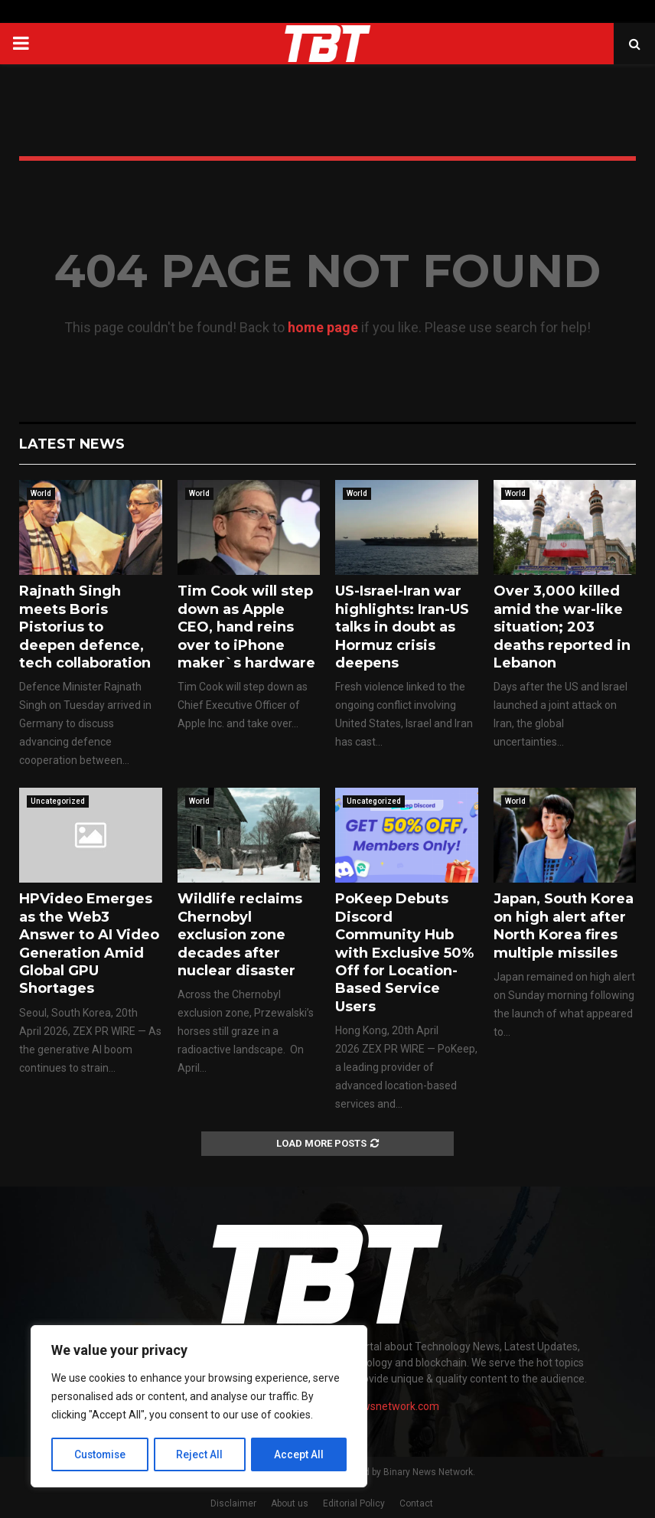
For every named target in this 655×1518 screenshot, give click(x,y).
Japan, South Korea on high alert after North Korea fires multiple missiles (564, 925)
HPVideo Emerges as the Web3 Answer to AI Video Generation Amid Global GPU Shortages (89, 943)
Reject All (201, 1454)
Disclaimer (233, 1503)
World (41, 493)
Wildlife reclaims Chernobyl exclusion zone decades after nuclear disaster (240, 934)
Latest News (72, 444)
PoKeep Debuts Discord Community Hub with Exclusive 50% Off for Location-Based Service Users (404, 952)
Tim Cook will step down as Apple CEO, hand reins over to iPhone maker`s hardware (246, 627)
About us (289, 1503)
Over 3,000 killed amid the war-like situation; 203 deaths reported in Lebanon (562, 627)
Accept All (299, 1454)
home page (323, 327)
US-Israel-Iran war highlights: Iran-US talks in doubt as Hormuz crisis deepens (402, 627)
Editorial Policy (354, 1503)
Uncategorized (58, 801)
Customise (100, 1454)
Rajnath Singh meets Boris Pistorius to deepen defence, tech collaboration (85, 627)
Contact (416, 1503)
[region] (199, 1407)
